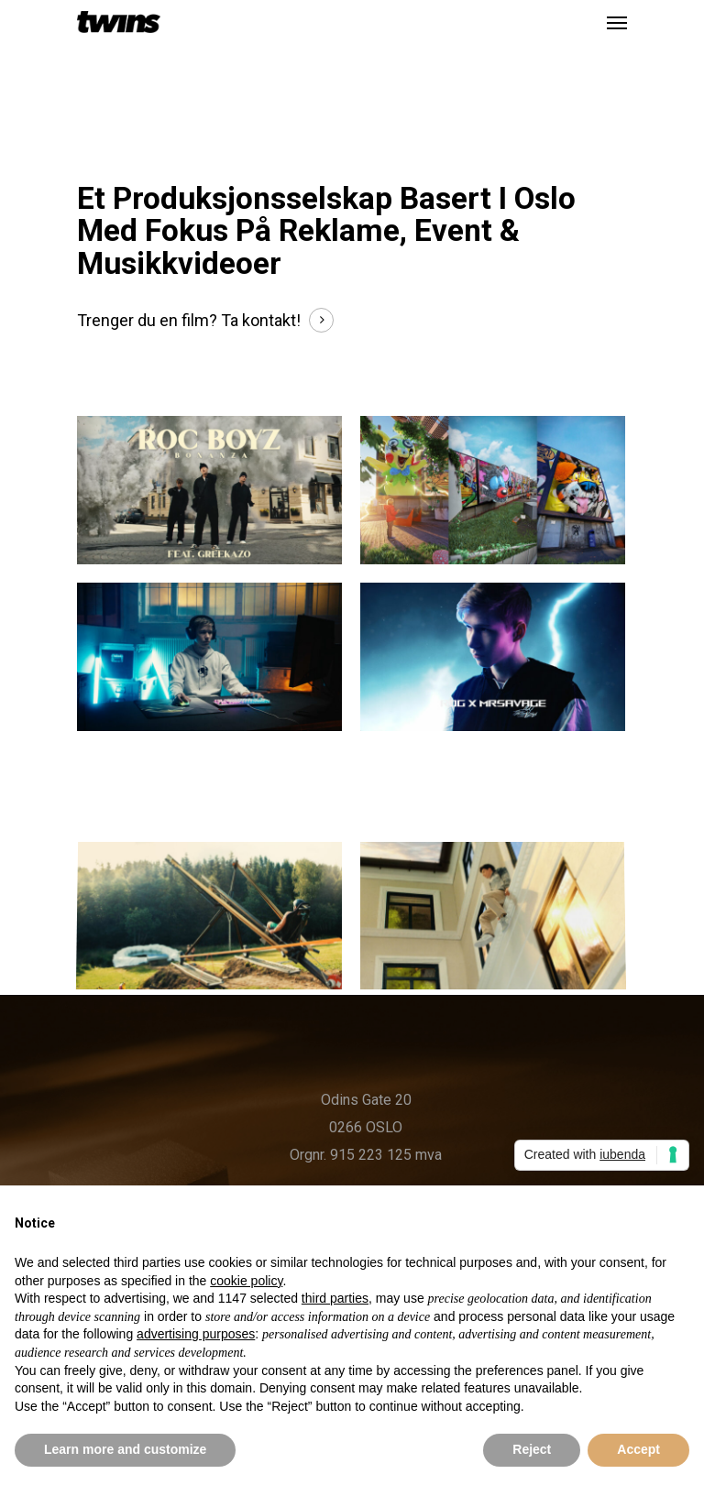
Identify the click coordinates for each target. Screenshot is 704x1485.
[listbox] (9, 47)
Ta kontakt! (261, 320)
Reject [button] (531, 1449)
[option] (9, 48)
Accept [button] (638, 1449)
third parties (335, 1298)
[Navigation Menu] (617, 22)
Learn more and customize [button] (125, 1449)
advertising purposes (196, 1334)
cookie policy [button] (246, 1280)
